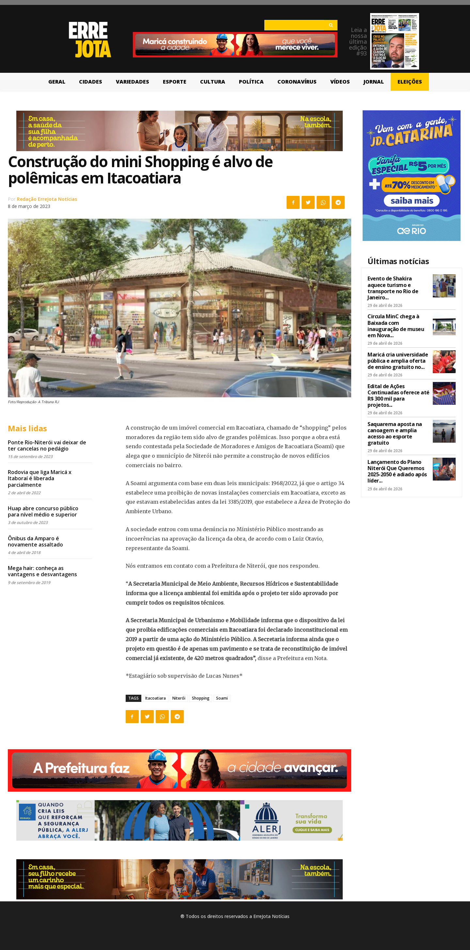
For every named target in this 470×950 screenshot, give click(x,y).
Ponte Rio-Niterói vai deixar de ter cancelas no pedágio (47, 445)
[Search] (330, 25)
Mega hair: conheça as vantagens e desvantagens (42, 571)
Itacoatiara (155, 698)
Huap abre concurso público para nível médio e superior (43, 511)
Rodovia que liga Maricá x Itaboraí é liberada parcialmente (39, 478)
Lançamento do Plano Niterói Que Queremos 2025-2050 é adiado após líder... (397, 471)
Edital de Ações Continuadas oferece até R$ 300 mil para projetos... (399, 396)
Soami (222, 698)
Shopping (201, 698)
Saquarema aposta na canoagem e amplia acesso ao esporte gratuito (395, 433)
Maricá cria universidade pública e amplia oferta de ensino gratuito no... (398, 361)
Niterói (178, 698)
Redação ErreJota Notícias (47, 199)
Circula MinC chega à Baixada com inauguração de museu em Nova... (396, 326)
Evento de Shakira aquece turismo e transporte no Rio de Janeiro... (393, 288)
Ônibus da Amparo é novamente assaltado (35, 541)
